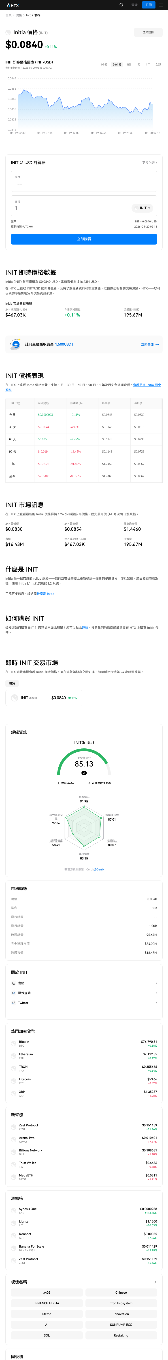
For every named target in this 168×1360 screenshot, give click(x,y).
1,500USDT (64, 349)
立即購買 (84, 243)
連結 (85, 632)
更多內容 (148, 167)
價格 (19, 19)
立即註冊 (148, 36)
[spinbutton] (84, 189)
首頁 (8, 19)
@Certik (99, 874)
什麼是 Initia (45, 598)
